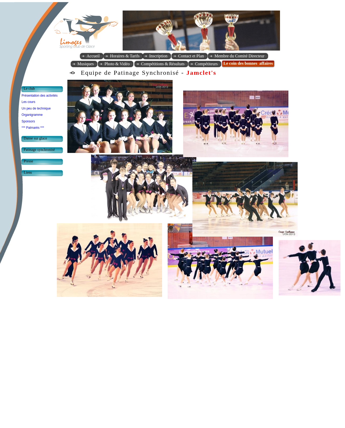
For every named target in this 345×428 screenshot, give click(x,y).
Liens (28, 173)
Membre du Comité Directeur (239, 56)
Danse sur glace (35, 138)
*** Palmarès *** (33, 128)
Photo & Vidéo (117, 64)
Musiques (85, 64)
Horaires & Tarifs (124, 56)
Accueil (93, 56)
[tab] (43, 89)
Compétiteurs (206, 64)
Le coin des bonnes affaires (248, 63)
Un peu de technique (36, 108)
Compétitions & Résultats (162, 64)
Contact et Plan (191, 56)
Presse (28, 161)
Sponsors (28, 121)
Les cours (28, 102)
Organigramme (32, 115)
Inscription (158, 56)
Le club (29, 89)
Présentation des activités (40, 95)
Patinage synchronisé (39, 150)
